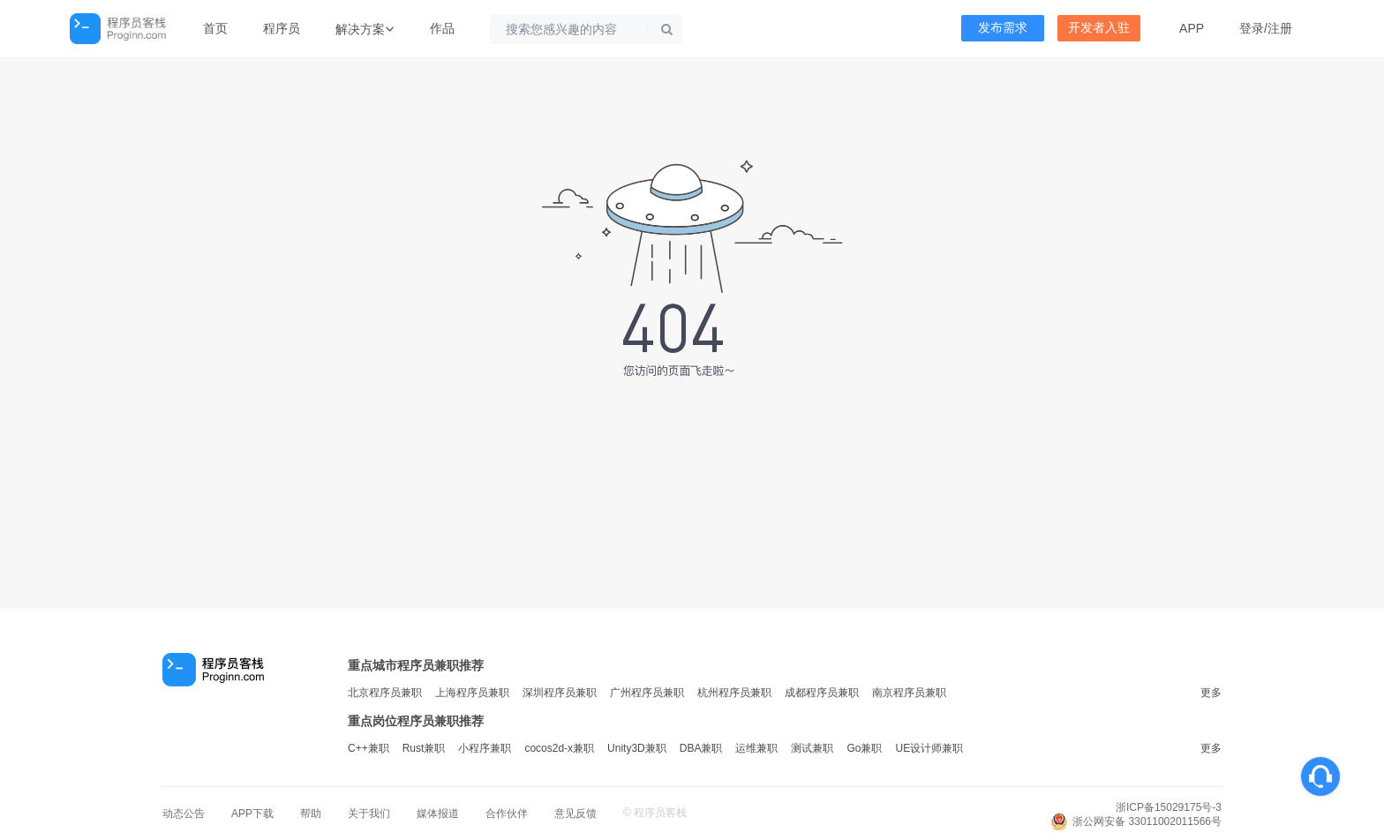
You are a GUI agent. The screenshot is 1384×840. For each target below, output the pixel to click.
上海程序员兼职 (472, 692)
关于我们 (369, 813)
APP (1191, 28)
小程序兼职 (484, 748)
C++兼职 (368, 748)
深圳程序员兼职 (560, 692)
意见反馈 (575, 813)
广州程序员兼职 (647, 692)
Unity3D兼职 (636, 748)
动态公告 (183, 813)
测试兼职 (812, 748)
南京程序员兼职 (909, 692)
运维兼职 (756, 748)
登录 (1251, 28)
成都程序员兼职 (822, 692)
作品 (442, 28)
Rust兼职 (424, 748)
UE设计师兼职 (929, 748)
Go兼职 (864, 748)
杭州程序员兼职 (734, 692)
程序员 (281, 28)
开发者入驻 (1099, 27)
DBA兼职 (701, 748)
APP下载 (252, 813)
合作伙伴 (506, 813)
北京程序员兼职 (385, 692)
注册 (1279, 28)
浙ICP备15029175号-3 (1169, 807)
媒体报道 (438, 813)
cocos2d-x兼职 (559, 748)
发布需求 (1002, 27)
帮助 (310, 813)
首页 (215, 28)
